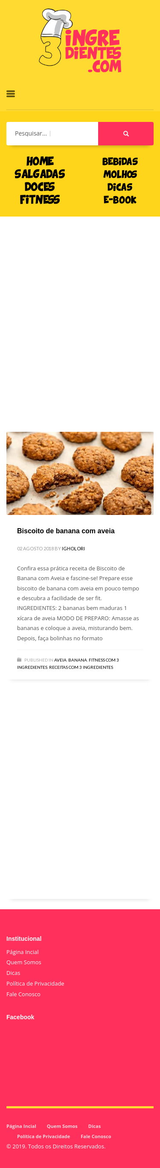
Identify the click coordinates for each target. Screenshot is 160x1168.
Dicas (13, 973)
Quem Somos (23, 962)
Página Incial (22, 952)
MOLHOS (120, 175)
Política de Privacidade (35, 983)
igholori (73, 548)
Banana (77, 659)
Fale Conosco (23, 994)
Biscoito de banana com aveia (66, 531)
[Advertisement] (80, 311)
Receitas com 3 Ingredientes (81, 667)
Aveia (60, 659)
